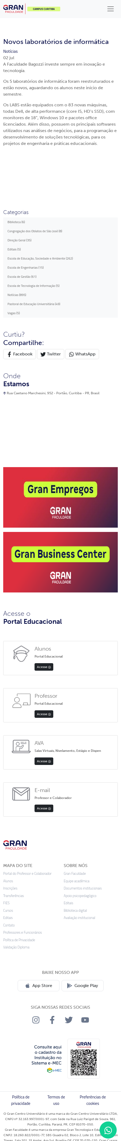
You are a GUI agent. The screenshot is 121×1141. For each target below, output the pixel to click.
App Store (38, 985)
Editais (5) (14, 249)
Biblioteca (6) (16, 221)
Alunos (8, 881)
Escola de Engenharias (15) (25, 267)
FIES (6, 903)
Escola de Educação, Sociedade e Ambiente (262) (40, 258)
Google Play (82, 985)
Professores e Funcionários (22, 932)
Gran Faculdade (75, 873)
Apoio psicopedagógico (80, 895)
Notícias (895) (16, 294)
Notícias (10, 51)
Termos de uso (56, 1100)
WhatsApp (82, 354)
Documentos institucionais (83, 888)
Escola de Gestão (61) (21, 276)
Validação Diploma (16, 947)
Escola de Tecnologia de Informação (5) (33, 285)
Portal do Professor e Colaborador (27, 873)
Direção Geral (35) (19, 240)
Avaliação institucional (79, 917)
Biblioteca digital (75, 910)
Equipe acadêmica (76, 881)
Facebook (19, 354)
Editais (8, 917)
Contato (9, 925)
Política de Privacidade (19, 940)
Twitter (50, 354)
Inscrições (10, 888)
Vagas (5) (13, 313)
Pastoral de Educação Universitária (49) (33, 303)
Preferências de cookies (93, 1100)
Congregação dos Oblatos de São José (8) (34, 231)
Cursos (8, 910)
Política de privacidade (21, 1100)
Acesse (44, 667)
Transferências (13, 895)
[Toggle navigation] (110, 9)
